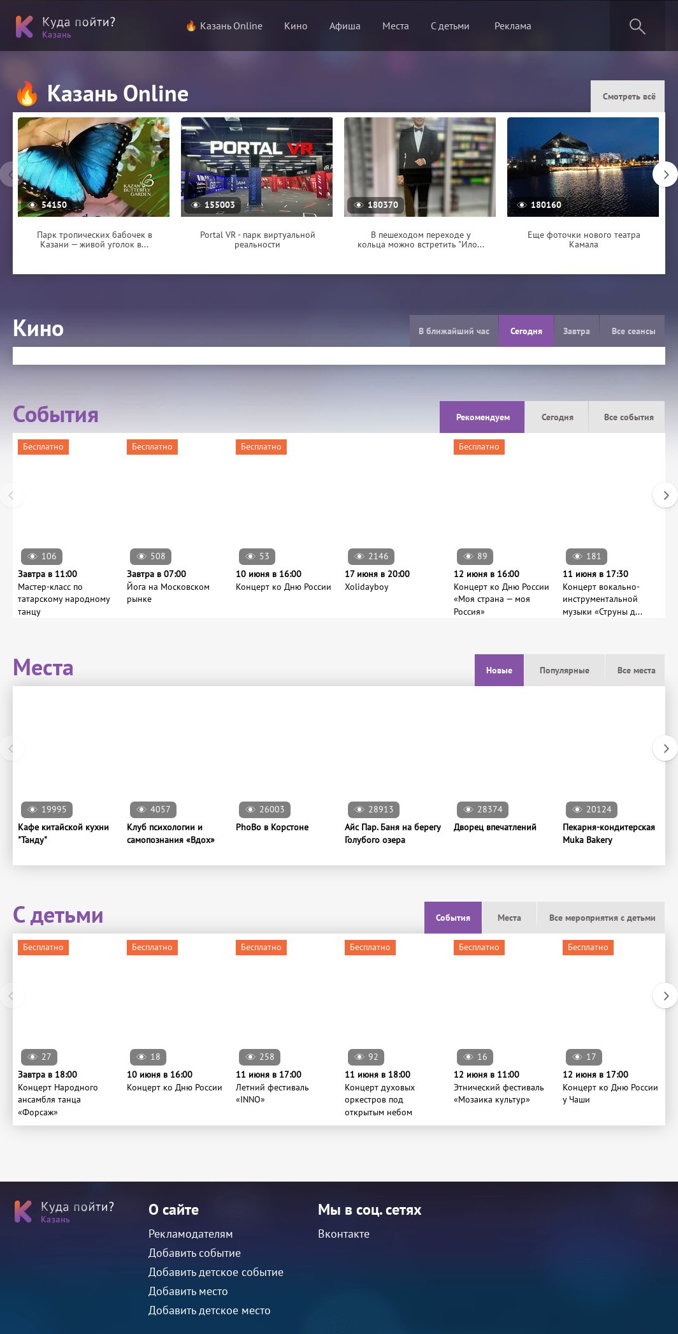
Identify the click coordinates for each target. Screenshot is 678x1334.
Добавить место (188, 1291)
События (453, 917)
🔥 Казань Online (224, 25)
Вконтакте (344, 1233)
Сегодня (526, 331)
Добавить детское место (209, 1310)
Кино (296, 25)
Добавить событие (194, 1252)
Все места (636, 670)
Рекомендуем (483, 417)
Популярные (564, 670)
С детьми (450, 25)
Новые (499, 670)
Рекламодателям (190, 1233)
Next (659, 167)
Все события (629, 417)
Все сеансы (634, 331)
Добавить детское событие (216, 1271)
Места (395, 25)
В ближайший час (454, 331)
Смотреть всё (629, 96)
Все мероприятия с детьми (602, 917)
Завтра (576, 331)
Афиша (345, 25)
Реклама (512, 25)
